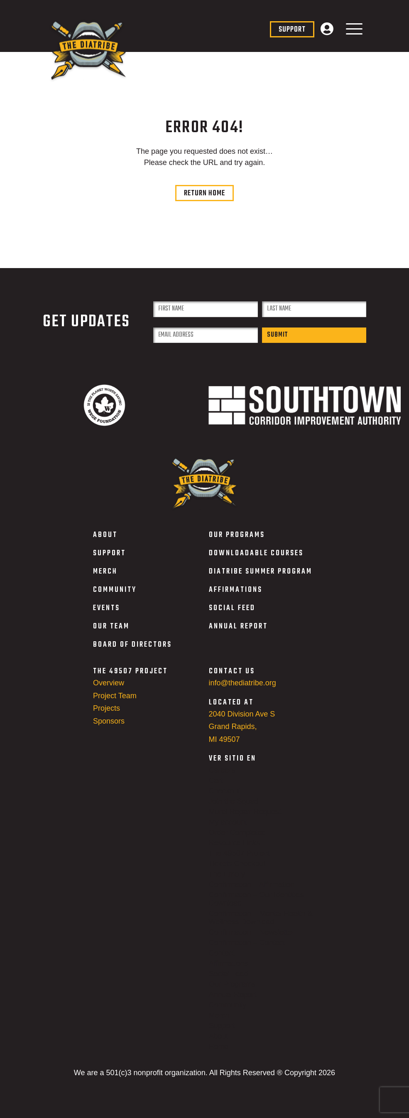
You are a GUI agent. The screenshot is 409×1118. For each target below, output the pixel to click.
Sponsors (109, 727)
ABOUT (105, 541)
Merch (219, 1021)
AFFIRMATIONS (235, 596)
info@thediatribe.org (242, 689)
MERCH (105, 578)
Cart (216, 787)
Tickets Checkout (237, 870)
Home (219, 1053)
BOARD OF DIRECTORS (132, 651)
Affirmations (228, 969)
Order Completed (237, 839)
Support (222, 1032)
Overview (108, 689)
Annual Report (233, 1001)
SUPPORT (109, 560)
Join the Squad (234, 807)
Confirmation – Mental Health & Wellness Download (261, 924)
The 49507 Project (239, 859)
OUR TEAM (111, 633)
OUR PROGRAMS (237, 541)
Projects (106, 714)
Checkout (224, 797)
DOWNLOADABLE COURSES (256, 560)
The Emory (227, 880)
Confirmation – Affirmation (252, 891)
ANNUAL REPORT (238, 633)
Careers (222, 776)
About (218, 1042)
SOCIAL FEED (232, 614)
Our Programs (232, 990)
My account (228, 828)
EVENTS (106, 614)
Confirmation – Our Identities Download (256, 905)
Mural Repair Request (245, 818)
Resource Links (234, 849)
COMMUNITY (115, 596)
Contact (222, 959)
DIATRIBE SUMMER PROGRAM (260, 578)
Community (228, 1011)
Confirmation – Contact (247, 949)
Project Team (115, 701)
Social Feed (228, 980)
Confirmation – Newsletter (252, 938)
